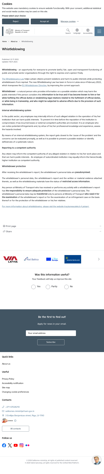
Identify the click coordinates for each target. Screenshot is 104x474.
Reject (15, 21)
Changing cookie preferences (15, 392)
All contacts (15, 428)
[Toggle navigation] (99, 31)
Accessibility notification (12, 383)
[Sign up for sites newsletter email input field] (51, 333)
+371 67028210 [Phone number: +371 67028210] (12, 407)
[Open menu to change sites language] (77, 31)
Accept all (44, 21)
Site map (6, 387)
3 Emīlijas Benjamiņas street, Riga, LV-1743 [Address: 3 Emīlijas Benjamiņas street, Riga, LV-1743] (24, 415)
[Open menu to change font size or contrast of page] (88, 31)
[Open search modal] (68, 31)
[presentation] (22, 299)
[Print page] (52, 226)
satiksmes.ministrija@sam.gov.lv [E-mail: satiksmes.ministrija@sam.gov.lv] (19, 411)
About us (6, 363)
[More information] (15, 421)
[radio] (35, 286)
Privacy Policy (8, 379)
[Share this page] (52, 231)
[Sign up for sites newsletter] (50, 342)
